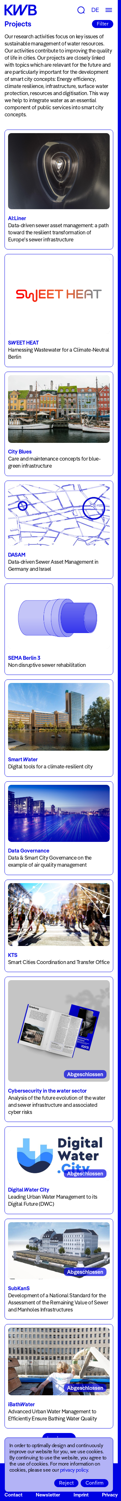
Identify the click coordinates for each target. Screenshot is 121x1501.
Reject (66, 1483)
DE (95, 10)
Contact (14, 1495)
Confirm (95, 1483)
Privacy (110, 1495)
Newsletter (48, 1495)
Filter (102, 24)
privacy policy (74, 1470)
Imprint (81, 1495)
